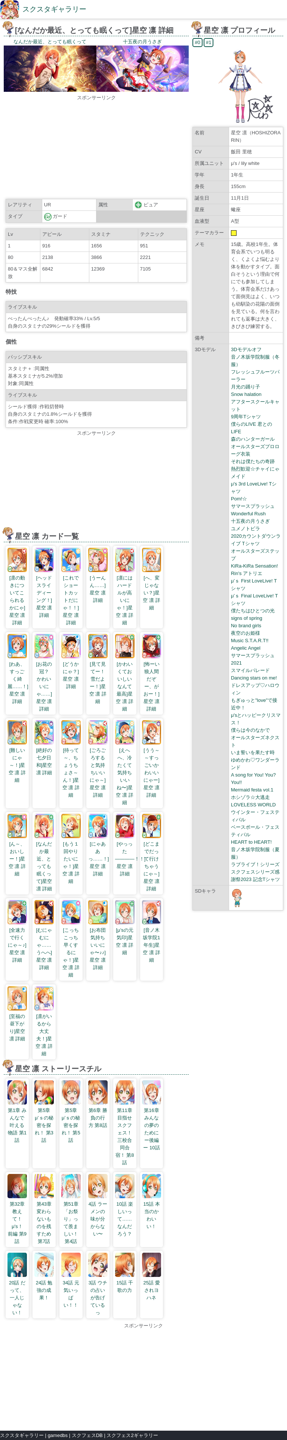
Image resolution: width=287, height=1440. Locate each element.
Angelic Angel (245, 648)
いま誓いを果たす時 (253, 752)
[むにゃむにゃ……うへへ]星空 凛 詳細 (44, 945)
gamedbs (58, 1435)
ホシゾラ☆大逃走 (250, 797)
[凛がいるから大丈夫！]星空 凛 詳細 (44, 1031)
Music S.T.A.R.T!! (249, 640)
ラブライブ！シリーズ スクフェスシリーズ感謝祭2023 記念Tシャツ (255, 872)
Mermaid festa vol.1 (252, 790)
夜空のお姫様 (245, 633)
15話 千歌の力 (125, 1282)
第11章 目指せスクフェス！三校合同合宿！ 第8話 (125, 1132)
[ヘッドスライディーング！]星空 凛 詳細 (44, 593)
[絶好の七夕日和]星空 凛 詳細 (44, 757)
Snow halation (246, 394)
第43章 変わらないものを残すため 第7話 (44, 1219)
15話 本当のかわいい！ (151, 1211)
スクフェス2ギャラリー (132, 1435)
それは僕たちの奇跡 (253, 461)
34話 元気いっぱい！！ (71, 1290)
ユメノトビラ (245, 528)
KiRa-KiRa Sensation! (254, 566)
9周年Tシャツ (246, 416)
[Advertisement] (96, 148)
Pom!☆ (239, 499)
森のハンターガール (253, 439)
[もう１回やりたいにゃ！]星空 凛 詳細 (71, 859)
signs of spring (246, 618)
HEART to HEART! (251, 842)
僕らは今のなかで (250, 730)
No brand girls (246, 625)
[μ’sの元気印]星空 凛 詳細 (125, 937)
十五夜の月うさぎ (250, 521)
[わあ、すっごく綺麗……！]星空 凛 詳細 (17, 679)
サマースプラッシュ (253, 506)
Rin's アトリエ (246, 573)
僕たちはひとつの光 (253, 610)
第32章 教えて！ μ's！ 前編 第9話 (17, 1219)
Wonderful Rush (248, 513)
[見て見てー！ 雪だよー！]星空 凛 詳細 (99, 679)
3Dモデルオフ (246, 349)
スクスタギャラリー (54, 9)
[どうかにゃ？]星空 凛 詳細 (71, 671)
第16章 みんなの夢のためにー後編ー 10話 (151, 1125)
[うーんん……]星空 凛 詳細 (98, 585)
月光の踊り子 (245, 387)
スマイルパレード (250, 670)
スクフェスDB (87, 1435)
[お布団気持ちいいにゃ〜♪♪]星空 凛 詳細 (98, 945)
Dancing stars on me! (254, 678)
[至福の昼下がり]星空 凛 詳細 (17, 1023)
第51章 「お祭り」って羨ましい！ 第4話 (71, 1219)
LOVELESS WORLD (253, 805)
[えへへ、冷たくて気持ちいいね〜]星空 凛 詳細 (125, 772)
